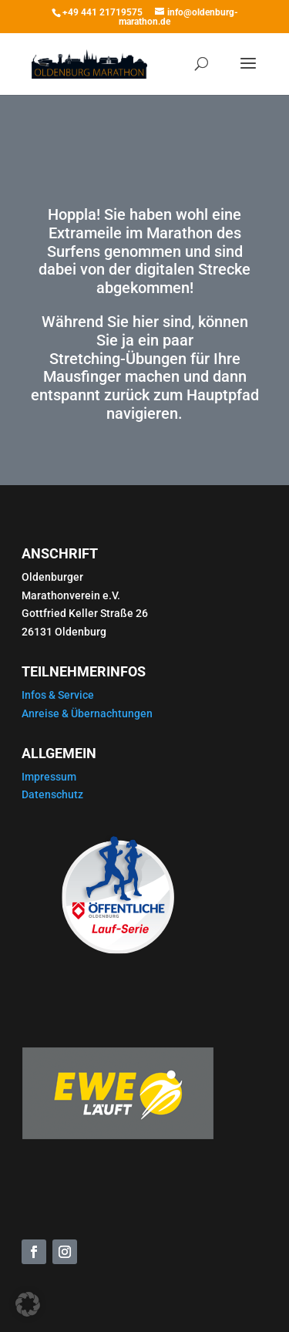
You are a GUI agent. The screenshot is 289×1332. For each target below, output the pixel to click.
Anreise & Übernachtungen (87, 713)
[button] (27, 1304)
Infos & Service (58, 695)
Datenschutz (52, 794)
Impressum (49, 777)
